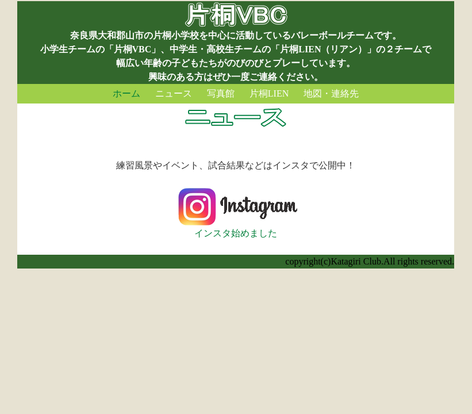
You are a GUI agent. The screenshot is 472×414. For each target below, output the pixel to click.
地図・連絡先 (331, 93)
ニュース (173, 93)
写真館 (221, 93)
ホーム (126, 93)
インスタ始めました (236, 228)
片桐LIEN (269, 93)
